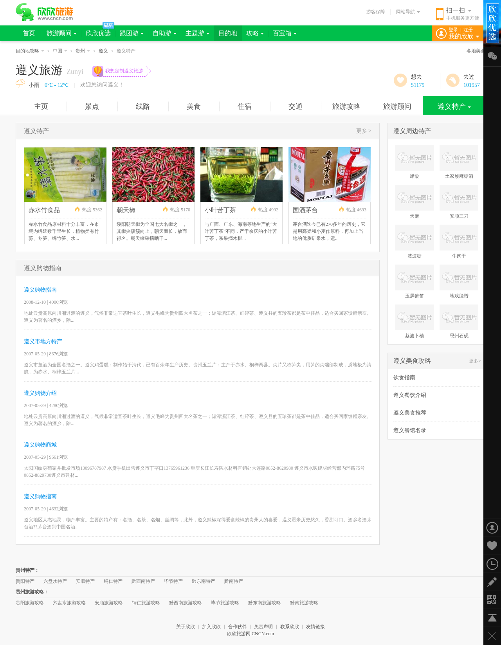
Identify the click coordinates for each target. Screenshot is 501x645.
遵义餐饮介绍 (409, 395)
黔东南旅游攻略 (264, 602)
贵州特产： (27, 570)
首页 (29, 33)
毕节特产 (173, 581)
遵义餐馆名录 (409, 430)
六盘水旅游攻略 (69, 602)
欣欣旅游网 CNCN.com (250, 633)
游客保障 (375, 11)
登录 (453, 29)
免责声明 (263, 626)
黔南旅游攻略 (304, 602)
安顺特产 (85, 581)
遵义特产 (454, 106)
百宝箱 (285, 33)
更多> (475, 361)
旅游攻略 (346, 106)
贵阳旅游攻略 (30, 602)
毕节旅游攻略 (225, 602)
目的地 (227, 33)
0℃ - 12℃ (56, 85)
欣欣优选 (98, 33)
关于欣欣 (185, 626)
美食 (194, 106)
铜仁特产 (113, 581)
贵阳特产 (25, 581)
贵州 (83, 51)
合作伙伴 (237, 626)
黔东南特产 (203, 581)
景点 (92, 106)
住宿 (245, 106)
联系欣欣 (289, 626)
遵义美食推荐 (409, 413)
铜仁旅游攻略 (146, 602)
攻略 (255, 33)
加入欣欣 (211, 626)
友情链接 (315, 626)
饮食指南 (404, 377)
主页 (41, 106)
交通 (295, 106)
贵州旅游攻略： (32, 592)
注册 (468, 29)
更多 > (363, 131)
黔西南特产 (143, 581)
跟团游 (132, 33)
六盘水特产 (55, 581)
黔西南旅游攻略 (185, 602)
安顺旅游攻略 (109, 602)
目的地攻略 (30, 51)
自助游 (165, 33)
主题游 (197, 33)
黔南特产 (233, 581)
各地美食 (476, 51)
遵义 (103, 51)
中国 (60, 51)
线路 (143, 106)
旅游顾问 (62, 33)
